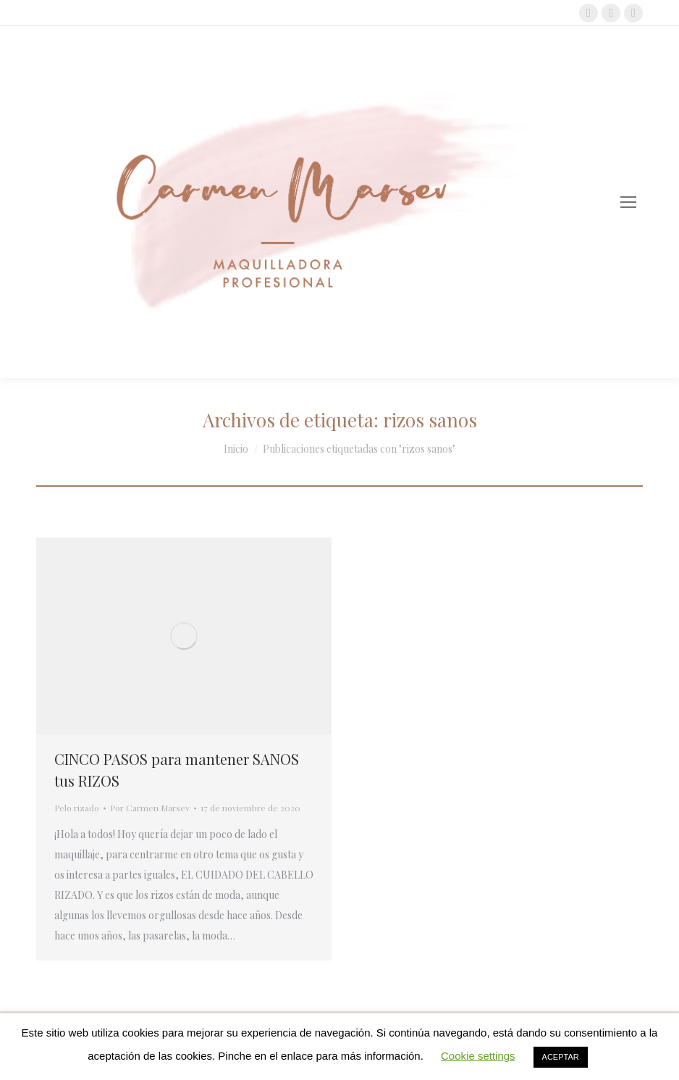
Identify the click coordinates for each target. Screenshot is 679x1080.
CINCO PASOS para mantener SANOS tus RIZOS (176, 769)
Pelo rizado (76, 807)
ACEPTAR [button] (560, 1056)
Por (150, 807)
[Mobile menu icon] (628, 202)
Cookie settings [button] (478, 1056)
